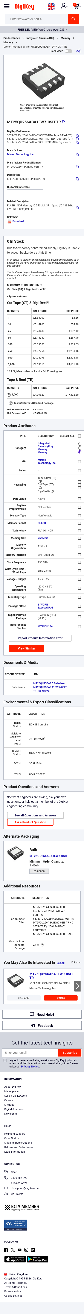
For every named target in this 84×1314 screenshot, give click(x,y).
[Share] (78, 51)
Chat (10, 1172)
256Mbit (43, 538)
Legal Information (14, 1151)
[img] (24, 7)
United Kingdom (15, 1274)
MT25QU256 (45, 626)
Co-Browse (13, 1194)
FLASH (42, 523)
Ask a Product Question (30, 822)
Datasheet (15, 221)
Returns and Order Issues (18, 1147)
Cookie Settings (13, 1295)
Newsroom (10, 1113)
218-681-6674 (15, 1183)
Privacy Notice (30, 1066)
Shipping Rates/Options (18, 1142)
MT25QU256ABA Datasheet (49, 683)
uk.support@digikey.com (22, 1189)
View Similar (26, 648)
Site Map (9, 1104)
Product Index (11, 38)
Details (61, 997)
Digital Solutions (13, 1109)
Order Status (11, 1138)
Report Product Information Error (40, 638)
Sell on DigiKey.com (15, 1095)
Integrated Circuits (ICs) (40, 38)
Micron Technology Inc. (20, 154)
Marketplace (11, 1091)
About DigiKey (12, 1086)
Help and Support (14, 1133)
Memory (65, 38)
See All (60, 962)
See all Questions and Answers (35, 815)
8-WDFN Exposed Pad (45, 606)
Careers (8, 1100)
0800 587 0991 (16, 1178)
